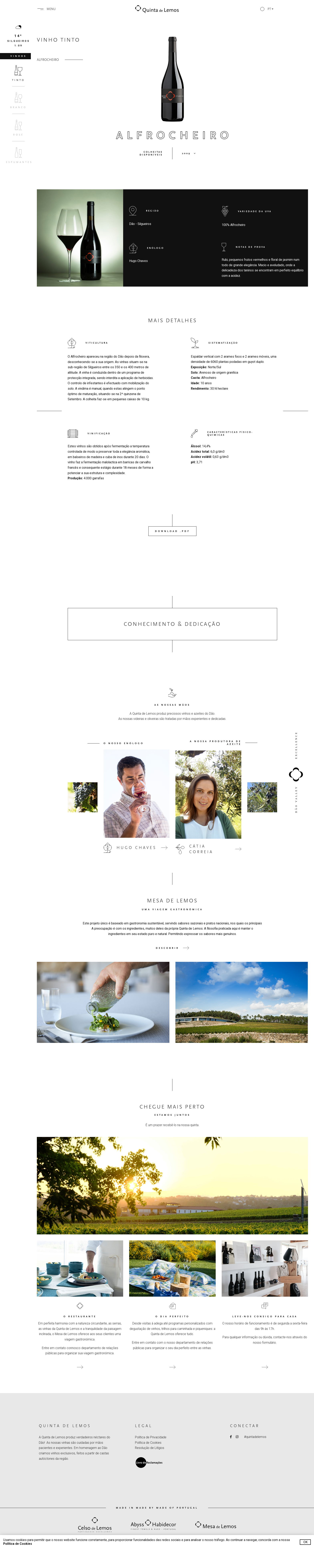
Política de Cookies (148, 1443)
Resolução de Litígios (149, 1448)
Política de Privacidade (150, 1437)
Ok (305, 1542)
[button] (267, 9)
